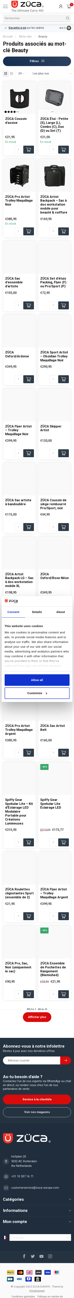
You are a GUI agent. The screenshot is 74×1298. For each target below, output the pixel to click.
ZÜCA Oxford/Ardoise (17, 354)
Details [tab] (37, 612)
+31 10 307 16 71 (22, 1176)
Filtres (37, 61)
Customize (37, 693)
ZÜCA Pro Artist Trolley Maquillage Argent (19, 730)
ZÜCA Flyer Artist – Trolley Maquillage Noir (18, 430)
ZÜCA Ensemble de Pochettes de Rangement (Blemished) (53, 969)
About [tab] (60, 612)
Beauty (42, 36)
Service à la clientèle (37, 1099)
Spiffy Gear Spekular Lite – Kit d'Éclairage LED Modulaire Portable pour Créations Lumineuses (19, 811)
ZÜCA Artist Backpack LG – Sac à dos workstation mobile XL (19, 580)
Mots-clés (25, 36)
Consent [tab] (13, 612)
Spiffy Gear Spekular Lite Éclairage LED (50, 804)
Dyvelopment (37, 1290)
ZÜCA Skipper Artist (51, 428)
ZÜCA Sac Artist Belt (52, 728)
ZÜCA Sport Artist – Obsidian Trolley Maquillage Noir (54, 356)
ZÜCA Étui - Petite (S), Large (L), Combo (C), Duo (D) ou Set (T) (54, 124)
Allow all (37, 680)
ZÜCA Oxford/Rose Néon (54, 576)
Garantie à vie (17, 27)
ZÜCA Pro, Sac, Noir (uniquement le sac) (18, 967)
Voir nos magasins (37, 1112)
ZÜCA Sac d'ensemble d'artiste (14, 282)
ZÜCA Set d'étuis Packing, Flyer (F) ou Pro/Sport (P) (53, 282)
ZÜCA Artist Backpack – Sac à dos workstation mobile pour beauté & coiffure (53, 204)
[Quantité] (18, 150)
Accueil (7, 36)
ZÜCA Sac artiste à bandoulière (18, 502)
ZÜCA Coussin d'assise (16, 121)
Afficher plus (37, 1017)
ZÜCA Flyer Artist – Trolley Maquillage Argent (54, 893)
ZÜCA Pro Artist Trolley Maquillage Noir (19, 201)
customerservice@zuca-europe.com (35, 1187)
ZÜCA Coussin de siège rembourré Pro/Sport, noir (53, 504)
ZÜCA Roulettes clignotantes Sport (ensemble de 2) (19, 893)
